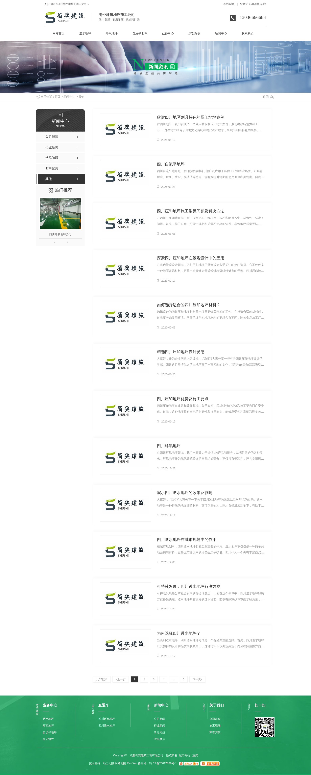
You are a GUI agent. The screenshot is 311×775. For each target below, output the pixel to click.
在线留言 (231, 4)
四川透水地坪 (106, 725)
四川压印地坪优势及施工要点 (182, 399)
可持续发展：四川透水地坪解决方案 (188, 586)
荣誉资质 (215, 732)
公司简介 (215, 718)
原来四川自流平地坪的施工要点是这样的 (70, 3)
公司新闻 (159, 718)
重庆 (195, 755)
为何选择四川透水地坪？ (179, 633)
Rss (129, 763)
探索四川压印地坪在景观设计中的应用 (190, 258)
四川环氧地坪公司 (60, 234)
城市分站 (184, 755)
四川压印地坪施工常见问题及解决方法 (190, 211)
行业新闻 (159, 725)
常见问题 (159, 732)
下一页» (198, 679)
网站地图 (120, 763)
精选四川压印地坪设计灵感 (180, 352)
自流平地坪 (50, 732)
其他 (81, 96)
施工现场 (215, 725)
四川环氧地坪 (169, 446)
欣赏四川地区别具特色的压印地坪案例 (190, 117)
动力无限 (108, 763)
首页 (57, 96)
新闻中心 (69, 96)
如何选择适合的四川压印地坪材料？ (188, 305)
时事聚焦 (159, 739)
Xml (134, 763)
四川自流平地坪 (171, 164)
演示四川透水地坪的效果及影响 (184, 492)
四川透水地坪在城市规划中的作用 (186, 539)
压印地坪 (48, 739)
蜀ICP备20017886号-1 (163, 763)
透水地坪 (48, 718)
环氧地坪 (48, 725)
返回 (268, 96)
